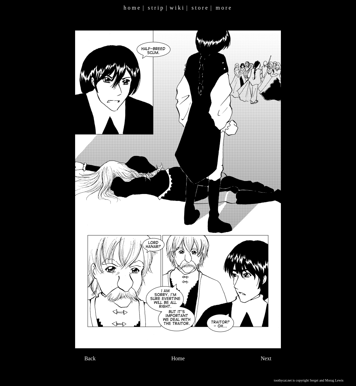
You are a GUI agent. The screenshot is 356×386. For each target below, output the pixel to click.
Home (178, 358)
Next (266, 358)
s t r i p (155, 8)
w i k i (176, 8)
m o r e (223, 8)
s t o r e (199, 8)
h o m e (131, 8)
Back (90, 358)
